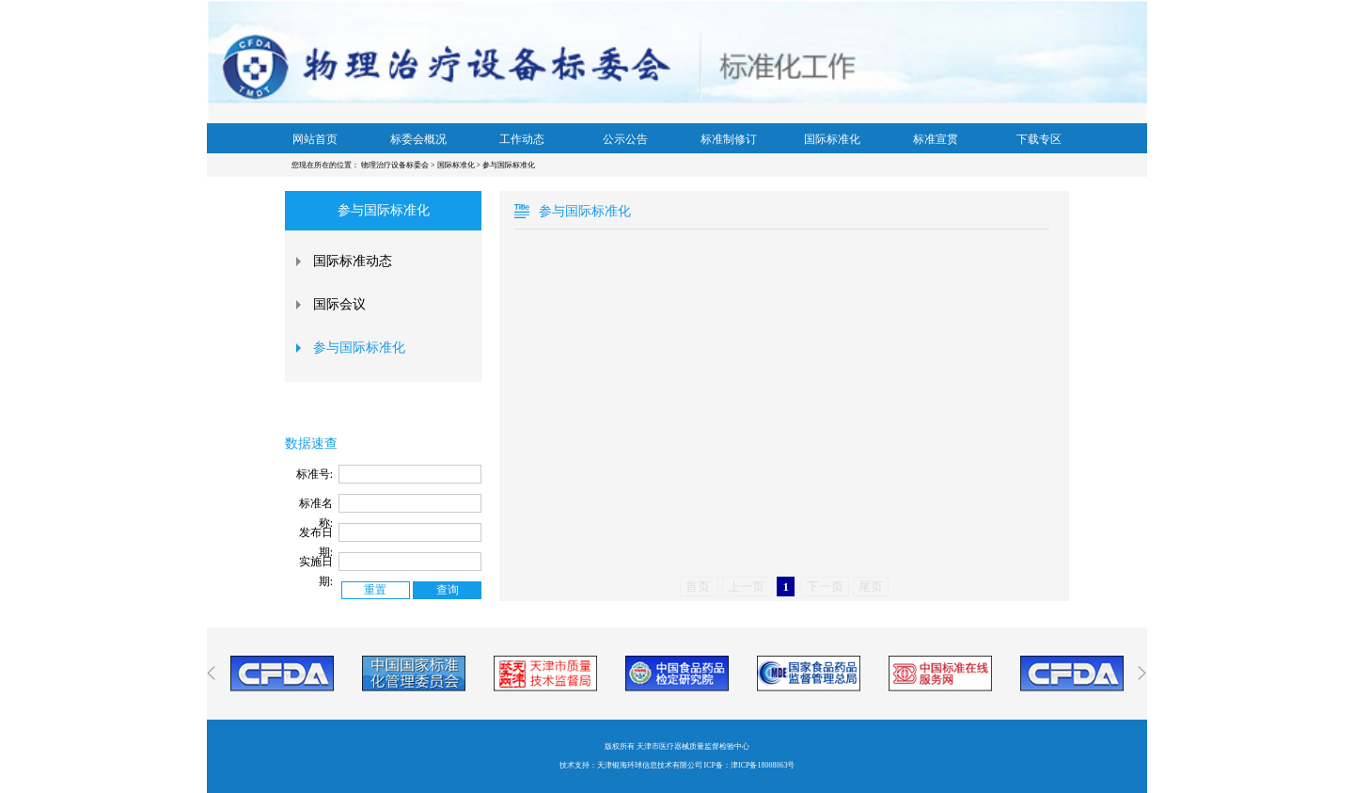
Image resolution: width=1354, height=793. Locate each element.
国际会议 (339, 304)
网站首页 (315, 139)
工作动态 (521, 139)
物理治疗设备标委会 (396, 165)
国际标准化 (832, 139)
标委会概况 (418, 139)
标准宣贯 (935, 139)
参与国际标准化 (508, 165)
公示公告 (625, 139)
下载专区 (1039, 139)
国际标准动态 (352, 261)
